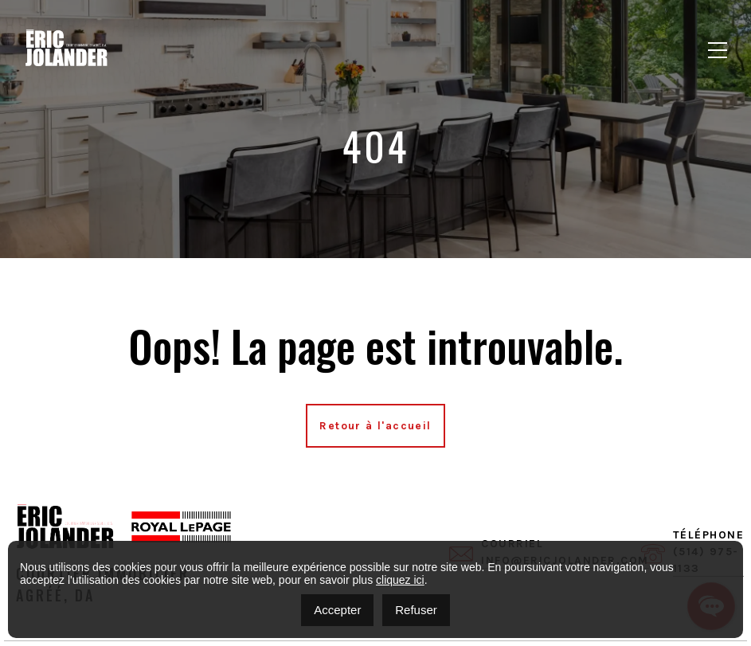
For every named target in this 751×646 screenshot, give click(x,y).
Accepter (337, 610)
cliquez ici (400, 580)
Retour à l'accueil (375, 426)
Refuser (416, 610)
